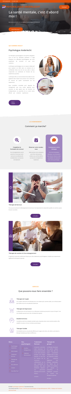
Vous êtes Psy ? (15, 373)
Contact (64, 7)
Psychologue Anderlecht (14, 349)
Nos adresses (14, 367)
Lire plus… (36, 378)
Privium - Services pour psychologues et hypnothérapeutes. (33, 390)
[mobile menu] (54, 7)
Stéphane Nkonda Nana (27, 356)
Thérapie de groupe (14, 362)
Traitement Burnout (13, 357)
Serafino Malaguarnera (27, 351)
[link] (49, 75)
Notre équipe (14, 353)
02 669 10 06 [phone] (15, 1)
